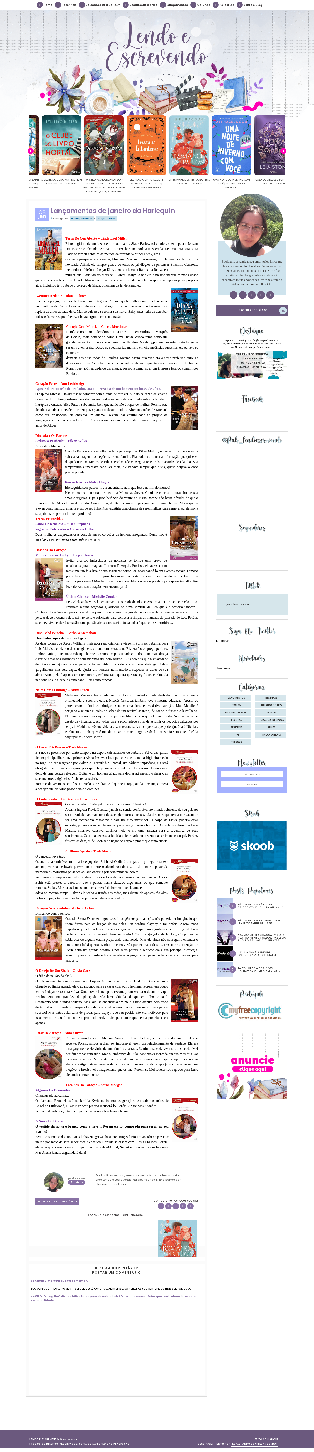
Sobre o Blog (249, 5)
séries (271, 727)
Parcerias (223, 5)
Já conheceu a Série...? (99, 5)
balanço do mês (271, 705)
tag (236, 735)
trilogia (236, 742)
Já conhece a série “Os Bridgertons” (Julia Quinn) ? (260, 905)
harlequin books (81, 218)
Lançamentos (174, 5)
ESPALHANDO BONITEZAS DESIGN (254, 1444)
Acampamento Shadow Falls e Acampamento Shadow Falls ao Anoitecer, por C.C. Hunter (262, 938)
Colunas (200, 5)
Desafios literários (140, 5)
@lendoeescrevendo (237, 604)
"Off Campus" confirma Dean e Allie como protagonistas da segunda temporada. (252, 361)
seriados (236, 727)
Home (44, 5)
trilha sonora (271, 735)
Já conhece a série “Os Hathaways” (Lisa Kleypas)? (259, 969)
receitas (236, 720)
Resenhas (65, 5)
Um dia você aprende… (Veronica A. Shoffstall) (257, 953)
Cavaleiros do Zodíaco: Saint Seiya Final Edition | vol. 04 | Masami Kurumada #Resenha (50, 183)
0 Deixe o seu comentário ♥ (58, 1201)
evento (271, 713)
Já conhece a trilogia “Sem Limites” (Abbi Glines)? (259, 921)
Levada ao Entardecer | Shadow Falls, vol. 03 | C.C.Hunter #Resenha (178, 183)
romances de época (271, 720)
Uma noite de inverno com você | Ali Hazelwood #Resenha (263, 183)
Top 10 (236, 705)
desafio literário (236, 713)
